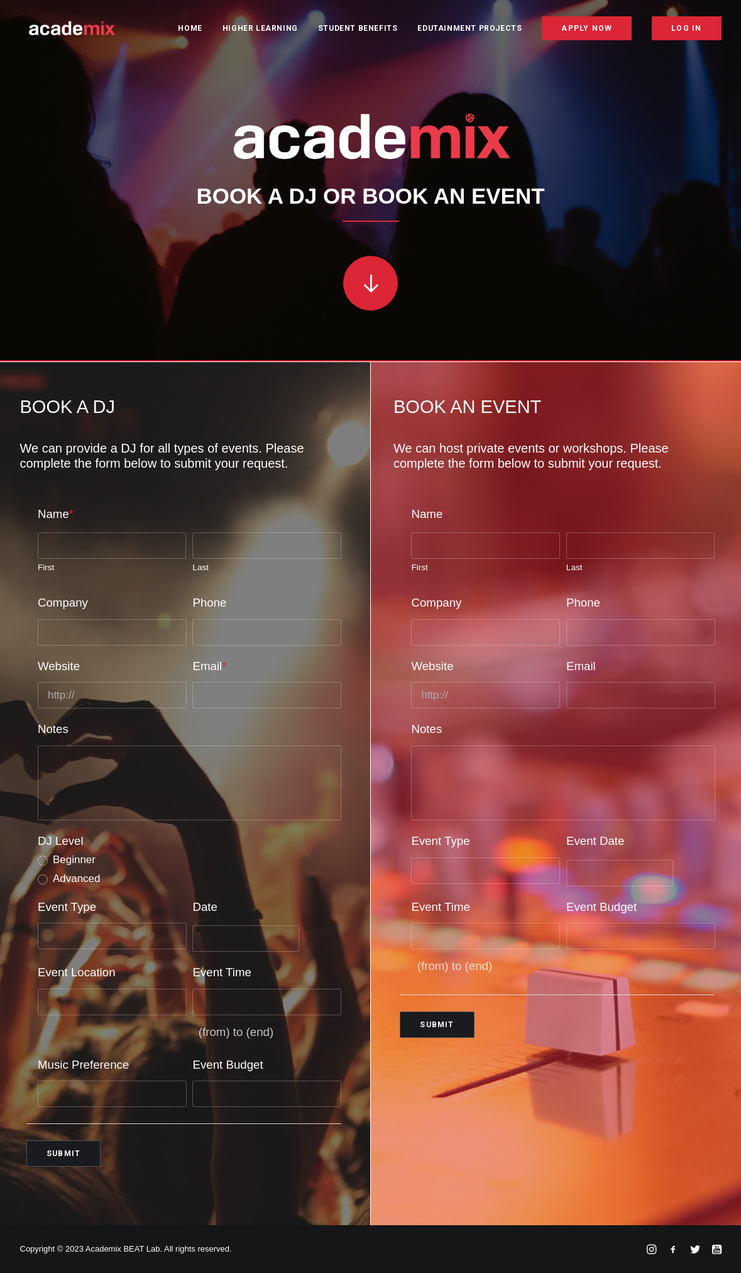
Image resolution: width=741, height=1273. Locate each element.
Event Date (595, 840)
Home (190, 29)
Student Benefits (358, 29)
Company (63, 602)
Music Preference (83, 1064)
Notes (53, 729)
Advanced (77, 878)
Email (209, 665)
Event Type (67, 906)
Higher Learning (260, 29)
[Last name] (266, 545)
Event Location (77, 972)
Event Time (221, 972)
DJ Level (61, 840)
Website (59, 665)
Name (56, 513)
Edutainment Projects (469, 29)
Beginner (74, 860)
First (46, 567)
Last (200, 567)
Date (204, 906)
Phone (209, 602)
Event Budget (227, 1064)
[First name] (112, 545)
